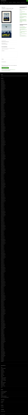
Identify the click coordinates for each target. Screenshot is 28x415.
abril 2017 (2, 206)
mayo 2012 (2, 275)
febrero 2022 (2, 138)
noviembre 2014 (2, 240)
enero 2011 (2, 294)
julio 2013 (2, 259)
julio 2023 (2, 118)
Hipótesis (2, 376)
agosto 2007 (2, 342)
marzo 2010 (2, 306)
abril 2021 (2, 150)
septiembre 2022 (2, 130)
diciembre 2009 (2, 309)
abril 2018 (2, 192)
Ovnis (1, 2)
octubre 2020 (2, 157)
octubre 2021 (2, 143)
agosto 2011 (2, 286)
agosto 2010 (2, 300)
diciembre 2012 (2, 267)
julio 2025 (2, 90)
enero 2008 (2, 336)
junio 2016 (2, 218)
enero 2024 (2, 111)
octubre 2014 (2, 241)
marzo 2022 (2, 137)
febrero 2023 (2, 124)
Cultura (7, 2)
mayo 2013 (2, 261)
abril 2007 (2, 347)
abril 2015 (2, 234)
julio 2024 (2, 104)
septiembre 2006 (2, 355)
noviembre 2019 (2, 170)
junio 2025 (2, 91)
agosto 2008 (2, 328)
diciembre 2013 (2, 253)
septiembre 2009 (2, 313)
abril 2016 (2, 220)
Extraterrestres (14, 2)
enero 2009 (2, 322)
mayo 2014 (2, 247)
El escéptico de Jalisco (3, 392)
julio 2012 (2, 273)
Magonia (2, 381)
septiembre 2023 (2, 116)
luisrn (6, 9)
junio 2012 (2, 274)
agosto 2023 (2, 117)
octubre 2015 (2, 227)
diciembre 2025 (2, 84)
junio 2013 (2, 260)
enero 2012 (2, 280)
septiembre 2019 (2, 172)
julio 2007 (2, 343)
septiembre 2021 (2, 144)
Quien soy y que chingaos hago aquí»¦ (5, 397)
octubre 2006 (2, 354)
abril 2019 (2, 178)
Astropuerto (2, 369)
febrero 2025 (2, 96)
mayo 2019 (2, 177)
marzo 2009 (2, 320)
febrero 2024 (2, 110)
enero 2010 (2, 308)
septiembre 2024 (2, 102)
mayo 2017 (2, 205)
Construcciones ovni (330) (9, 43)
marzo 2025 (2, 95)
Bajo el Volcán (2, 370)
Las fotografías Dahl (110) (22, 11)
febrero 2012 (2, 279)
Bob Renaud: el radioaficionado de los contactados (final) (23, 29)
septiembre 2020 (2, 158)
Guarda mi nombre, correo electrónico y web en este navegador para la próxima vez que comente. (9, 65)
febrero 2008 (2, 335)
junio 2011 (2, 288)
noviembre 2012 (2, 268)
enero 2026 (2, 83)
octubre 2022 (2, 129)
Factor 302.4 (2, 393)
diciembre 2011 (2, 281)
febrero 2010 (2, 307)
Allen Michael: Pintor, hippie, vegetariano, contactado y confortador (23, 32)
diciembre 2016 (2, 211)
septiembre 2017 (2, 200)
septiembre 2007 (2, 341)
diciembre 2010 (2, 295)
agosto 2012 (2, 272)
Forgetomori (2, 374)
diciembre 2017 (2, 197)
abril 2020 (2, 164)
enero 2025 (2, 97)
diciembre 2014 (2, 239)
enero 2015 (2, 238)
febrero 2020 (2, 166)
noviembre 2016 (2, 212)
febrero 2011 (2, 293)
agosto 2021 (2, 145)
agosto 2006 (2, 356)
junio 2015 (2, 232)
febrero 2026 (2, 82)
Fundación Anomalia (3, 411)
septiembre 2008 (2, 327)
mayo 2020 (2, 163)
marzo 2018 (2, 193)
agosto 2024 (2, 103)
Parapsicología (10, 2)
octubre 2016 (2, 213)
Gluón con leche (2, 375)
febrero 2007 (2, 349)
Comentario (3, 50)
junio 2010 (2, 302)
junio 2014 (2, 246)
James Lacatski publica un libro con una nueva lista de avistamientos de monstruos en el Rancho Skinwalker (23, 14)
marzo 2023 (2, 123)
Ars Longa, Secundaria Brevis (4, 391)
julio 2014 (2, 245)
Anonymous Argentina (3, 368)
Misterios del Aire (3, 383)
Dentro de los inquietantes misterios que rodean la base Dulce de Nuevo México (23, 27)
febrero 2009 (2, 321)
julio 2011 (2, 287)
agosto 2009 (2, 314)
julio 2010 (2, 301)
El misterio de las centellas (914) (9, 41)
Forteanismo (4, 2)
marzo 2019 (2, 179)
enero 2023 (2, 125)
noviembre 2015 (2, 226)
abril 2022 (2, 136)
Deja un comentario (10, 9)
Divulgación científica (23, 2)
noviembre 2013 (2, 254)
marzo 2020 (2, 165)
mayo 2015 (2, 233)
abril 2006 (2, 361)
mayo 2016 (2, 219)
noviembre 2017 (2, 198)
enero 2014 (2, 252)
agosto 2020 (2, 159)
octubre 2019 (2, 171)
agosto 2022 (2, 131)
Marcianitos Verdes (3, 0)
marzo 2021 (2, 151)
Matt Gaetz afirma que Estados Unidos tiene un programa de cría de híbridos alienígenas (23, 17)
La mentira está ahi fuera (3, 377)
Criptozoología (18, 2)
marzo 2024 (2, 109)
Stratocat (2, 402)
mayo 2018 (2, 191)
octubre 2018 (2, 185)
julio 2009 (2, 315)
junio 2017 (2, 204)
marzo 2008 (2, 334)
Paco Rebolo (2, 401)
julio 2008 (2, 329)
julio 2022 (2, 132)
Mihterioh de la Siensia (3, 382)
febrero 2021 (2, 152)
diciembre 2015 (2, 225)
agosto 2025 (2, 89)
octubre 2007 (2, 340)
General (2, 7)
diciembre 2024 (2, 98)
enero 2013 (2, 266)
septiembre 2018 (2, 186)
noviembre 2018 (2, 184)
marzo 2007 (2, 348)
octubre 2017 (2, 199)
